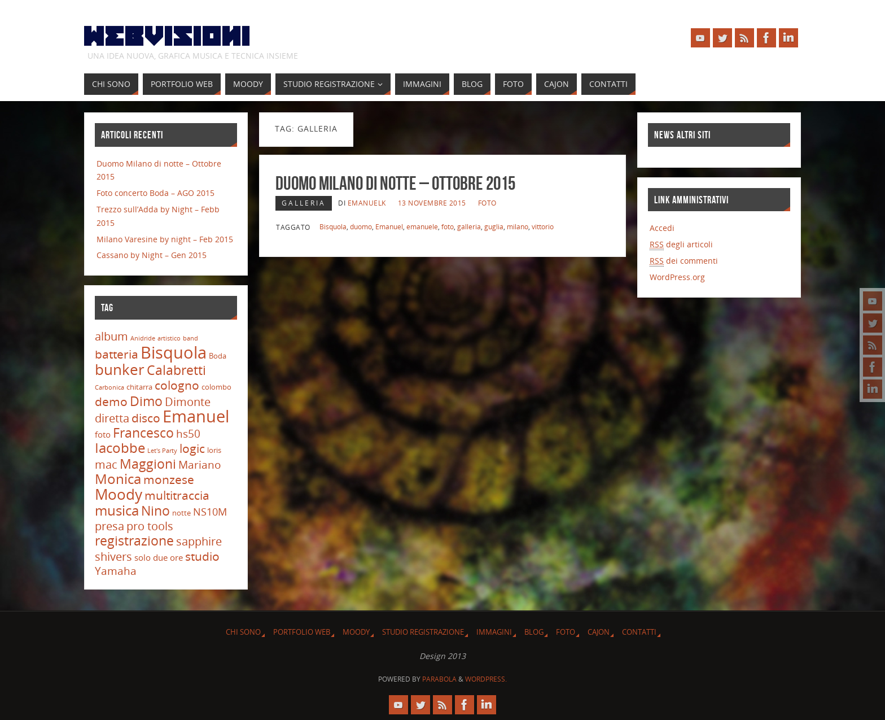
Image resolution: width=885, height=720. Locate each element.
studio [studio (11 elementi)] (202, 556)
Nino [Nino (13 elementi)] (155, 511)
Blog (534, 632)
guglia (493, 226)
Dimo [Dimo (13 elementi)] (146, 401)
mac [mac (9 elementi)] (106, 464)
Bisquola (333, 226)
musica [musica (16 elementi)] (117, 510)
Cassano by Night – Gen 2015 (152, 255)
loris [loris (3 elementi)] (214, 450)
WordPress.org (677, 277)
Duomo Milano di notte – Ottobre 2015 (395, 183)
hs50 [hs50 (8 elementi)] (188, 433)
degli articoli (681, 244)
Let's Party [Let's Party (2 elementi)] (162, 451)
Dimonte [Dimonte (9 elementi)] (188, 401)
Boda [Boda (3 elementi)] (217, 356)
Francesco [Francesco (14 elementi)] (143, 433)
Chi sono (243, 632)
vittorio (543, 226)
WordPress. (486, 679)
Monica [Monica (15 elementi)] (118, 479)
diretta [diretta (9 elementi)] (112, 418)
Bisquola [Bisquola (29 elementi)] (174, 352)
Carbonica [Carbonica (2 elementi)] (109, 387)
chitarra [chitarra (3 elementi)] (139, 387)
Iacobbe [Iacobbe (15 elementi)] (120, 448)
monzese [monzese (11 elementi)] (168, 479)
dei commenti (684, 261)
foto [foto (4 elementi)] (103, 434)
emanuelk (367, 202)
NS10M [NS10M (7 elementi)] (210, 511)
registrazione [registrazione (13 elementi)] (134, 540)
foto (447, 226)
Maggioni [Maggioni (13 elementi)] (148, 464)
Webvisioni (167, 37)
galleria (469, 226)
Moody (356, 632)
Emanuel (389, 226)
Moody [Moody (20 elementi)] (118, 494)
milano (517, 226)
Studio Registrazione (423, 632)
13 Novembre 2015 (432, 202)
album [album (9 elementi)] (111, 336)
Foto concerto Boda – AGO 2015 (155, 192)
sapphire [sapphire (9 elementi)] (199, 541)
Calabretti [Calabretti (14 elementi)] (176, 370)
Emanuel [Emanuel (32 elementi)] (196, 416)
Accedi (662, 227)
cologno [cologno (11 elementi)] (177, 385)
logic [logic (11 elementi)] (192, 448)
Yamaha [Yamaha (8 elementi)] (116, 571)
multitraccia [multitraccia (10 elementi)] (176, 495)
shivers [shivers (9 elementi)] (113, 556)
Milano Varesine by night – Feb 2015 (165, 239)
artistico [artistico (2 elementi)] (169, 338)
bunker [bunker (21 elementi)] (119, 369)
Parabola (439, 679)
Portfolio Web (301, 632)
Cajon (599, 632)
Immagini (494, 632)
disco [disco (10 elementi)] (146, 418)
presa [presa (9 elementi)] (109, 526)
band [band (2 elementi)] (190, 338)
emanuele (422, 226)
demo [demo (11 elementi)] (111, 401)
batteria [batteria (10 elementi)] (116, 354)
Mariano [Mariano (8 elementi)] (199, 464)
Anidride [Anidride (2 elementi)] (142, 338)
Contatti (639, 632)
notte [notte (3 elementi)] (181, 513)
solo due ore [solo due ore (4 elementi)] (158, 557)
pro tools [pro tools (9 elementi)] (149, 526)
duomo (361, 226)
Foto (487, 202)
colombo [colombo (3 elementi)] (216, 387)
